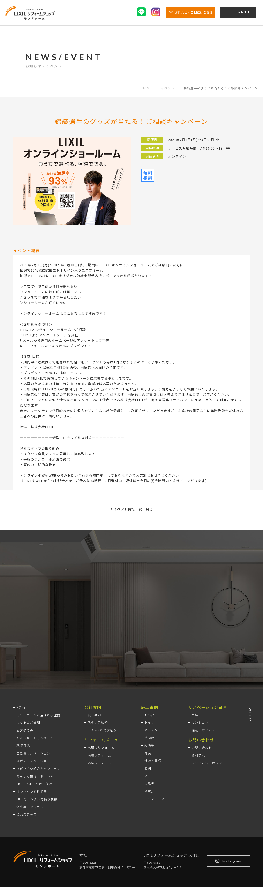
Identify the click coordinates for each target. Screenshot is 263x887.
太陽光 (149, 727)
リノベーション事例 (207, 650)
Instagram (228, 804)
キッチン (151, 673)
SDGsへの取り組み (102, 673)
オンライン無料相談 (31, 734)
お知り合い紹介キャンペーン (38, 712)
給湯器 (149, 688)
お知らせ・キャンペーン (34, 681)
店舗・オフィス (203, 673)
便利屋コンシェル (29, 750)
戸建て (197, 658)
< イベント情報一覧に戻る (131, 509)
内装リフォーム (99, 698)
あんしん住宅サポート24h (36, 719)
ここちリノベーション (33, 696)
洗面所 (149, 681)
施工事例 (149, 650)
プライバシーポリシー (208, 706)
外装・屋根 (152, 704)
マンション (200, 665)
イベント (168, 88)
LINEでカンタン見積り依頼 (36, 742)
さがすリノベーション (33, 704)
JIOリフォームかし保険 (34, 727)
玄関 (147, 711)
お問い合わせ (202, 690)
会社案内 (94, 658)
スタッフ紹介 (98, 665)
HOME (147, 88)
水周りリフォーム (101, 690)
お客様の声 (24, 673)
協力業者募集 (26, 757)
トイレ (149, 665)
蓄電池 (149, 734)
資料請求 (198, 698)
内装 (147, 696)
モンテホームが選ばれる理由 (38, 658)
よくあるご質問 (28, 666)
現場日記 (23, 689)
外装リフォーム (99, 706)
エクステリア (154, 742)
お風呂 (149, 658)
